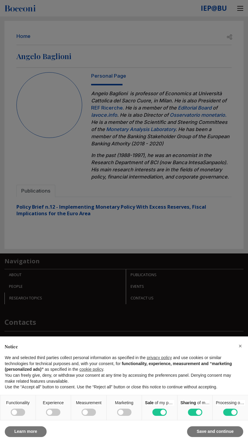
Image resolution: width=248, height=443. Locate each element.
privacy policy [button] (159, 357)
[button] (240, 346)
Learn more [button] (25, 431)
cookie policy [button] (91, 369)
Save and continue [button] (215, 431)
